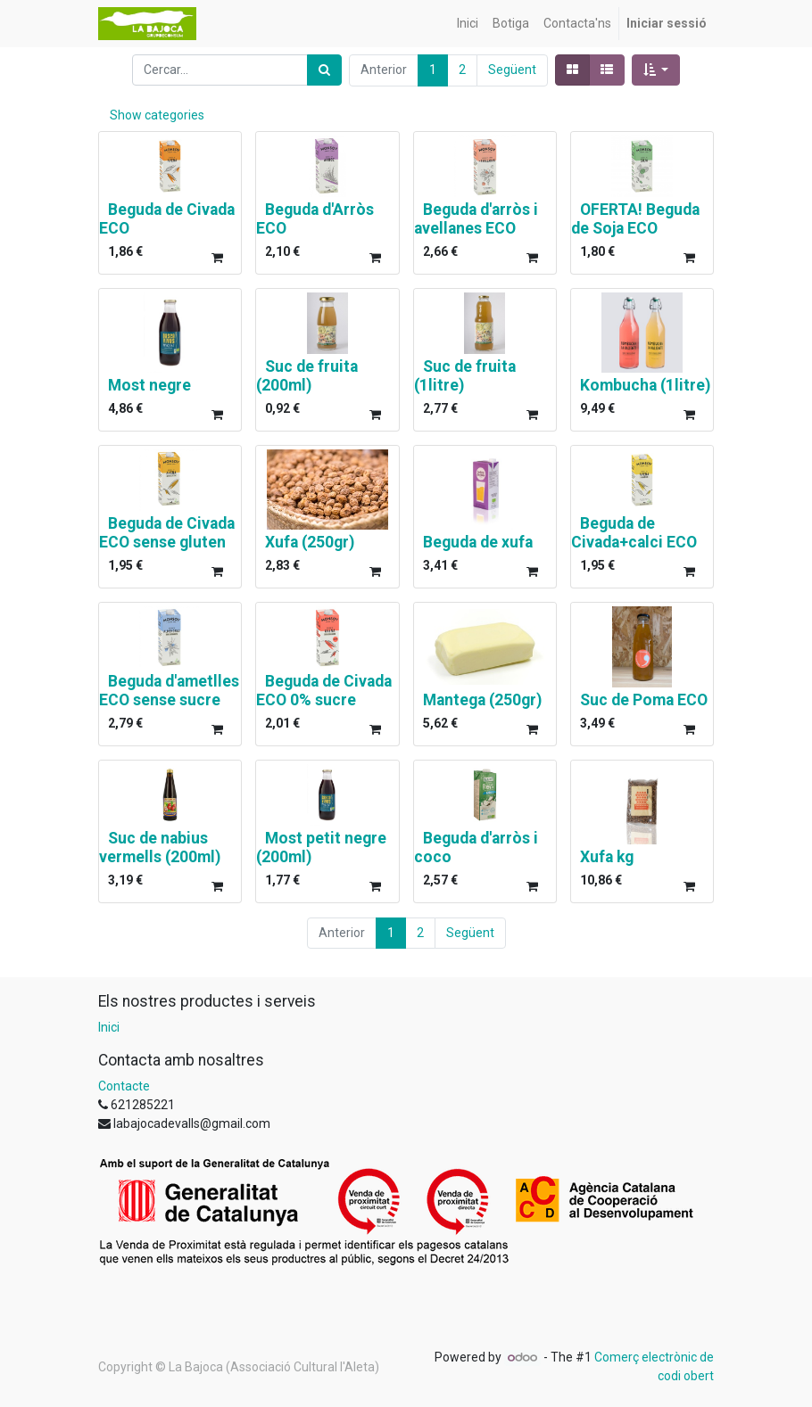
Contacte (124, 1086)
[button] (656, 70)
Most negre (149, 385)
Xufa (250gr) (309, 542)
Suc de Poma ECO (644, 700)
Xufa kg (607, 857)
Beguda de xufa (478, 542)
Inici (109, 1027)
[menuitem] (467, 23)
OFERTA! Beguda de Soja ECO (635, 219)
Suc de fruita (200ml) (307, 376)
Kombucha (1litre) (645, 385)
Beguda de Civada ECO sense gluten (167, 532)
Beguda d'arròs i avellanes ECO (476, 219)
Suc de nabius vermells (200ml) (159, 847)
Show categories (157, 115)
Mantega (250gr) (482, 700)
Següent (512, 69)
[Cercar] (324, 70)
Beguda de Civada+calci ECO (634, 532)
